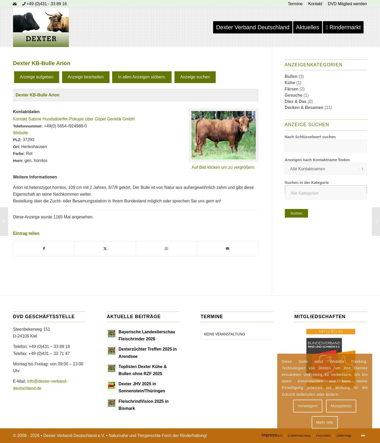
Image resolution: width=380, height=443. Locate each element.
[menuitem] (295, 4)
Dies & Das (296, 101)
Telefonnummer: (28, 126)
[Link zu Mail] (15, 4)
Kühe (290, 82)
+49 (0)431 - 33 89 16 (47, 4)
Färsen (291, 89)
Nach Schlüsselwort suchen (310, 137)
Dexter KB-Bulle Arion (37, 95)
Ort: (16, 147)
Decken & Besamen (304, 107)
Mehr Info (324, 422)
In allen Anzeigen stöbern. (142, 77)
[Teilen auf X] (105, 248)
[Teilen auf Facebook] (44, 248)
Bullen (291, 76)
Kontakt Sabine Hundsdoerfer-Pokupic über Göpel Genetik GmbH (74, 119)
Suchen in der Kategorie (307, 182)
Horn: (18, 161)
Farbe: (19, 153)
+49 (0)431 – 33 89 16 (49, 346)
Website (20, 133)
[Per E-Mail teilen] (227, 248)
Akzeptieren (341, 406)
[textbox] (326, 193)
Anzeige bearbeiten (86, 77)
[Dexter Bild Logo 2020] (41, 27)
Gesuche (294, 95)
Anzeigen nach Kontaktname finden (317, 160)
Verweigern (308, 406)
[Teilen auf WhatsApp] (166, 248)
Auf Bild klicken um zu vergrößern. (223, 167)
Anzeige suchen (195, 77)
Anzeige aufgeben (36, 77)
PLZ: (17, 140)
